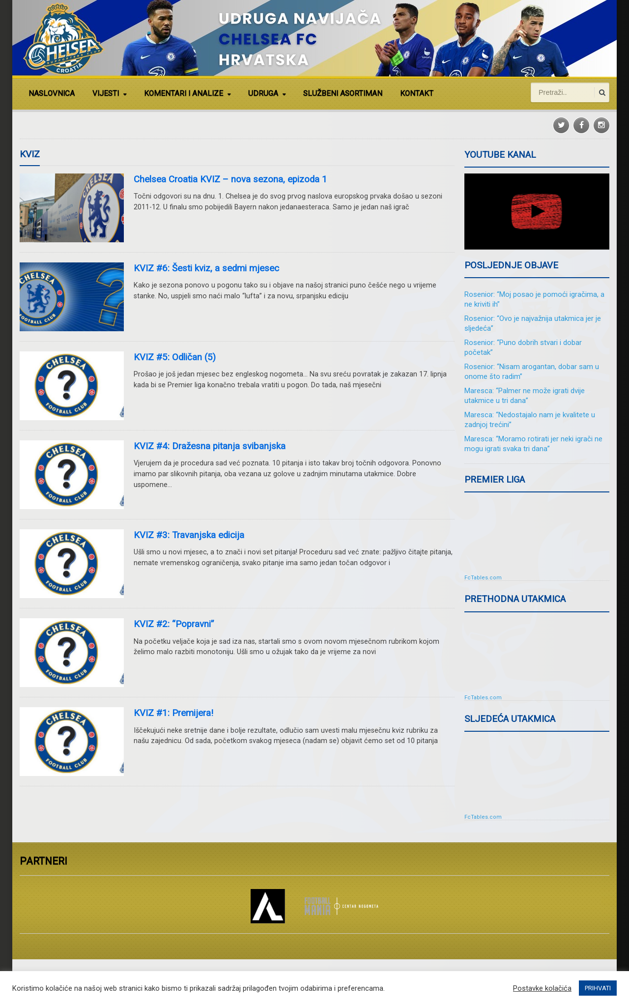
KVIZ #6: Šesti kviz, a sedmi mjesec (206, 268)
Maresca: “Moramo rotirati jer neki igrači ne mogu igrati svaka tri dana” (533, 443)
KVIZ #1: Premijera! (173, 713)
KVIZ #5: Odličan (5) (175, 357)
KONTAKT (416, 93)
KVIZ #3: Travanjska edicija (189, 535)
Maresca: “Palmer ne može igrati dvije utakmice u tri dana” (524, 395)
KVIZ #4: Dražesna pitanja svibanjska (210, 446)
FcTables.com (483, 577)
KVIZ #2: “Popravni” (174, 624)
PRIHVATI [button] (598, 988)
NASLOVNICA (52, 93)
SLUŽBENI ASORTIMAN (342, 93)
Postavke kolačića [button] (542, 988)
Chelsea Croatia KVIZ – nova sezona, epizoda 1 (230, 179)
